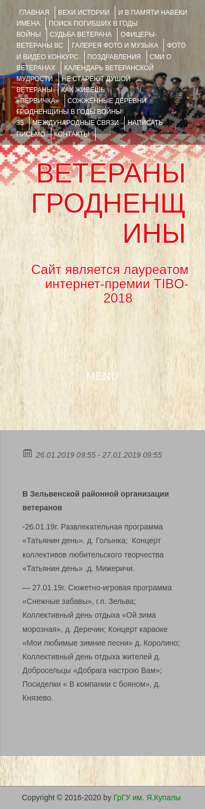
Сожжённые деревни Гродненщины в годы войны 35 (81, 112)
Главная (34, 12)
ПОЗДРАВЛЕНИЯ (114, 57)
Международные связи (75, 123)
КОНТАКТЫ (72, 134)
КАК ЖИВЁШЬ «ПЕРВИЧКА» (60, 95)
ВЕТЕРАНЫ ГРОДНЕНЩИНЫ (108, 203)
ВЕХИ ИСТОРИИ (83, 12)
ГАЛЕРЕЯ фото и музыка (115, 45)
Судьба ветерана (81, 34)
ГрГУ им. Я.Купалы (147, 797)
